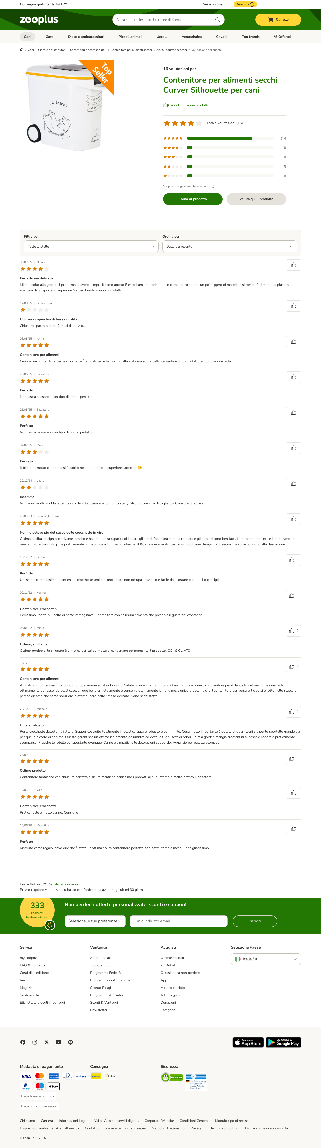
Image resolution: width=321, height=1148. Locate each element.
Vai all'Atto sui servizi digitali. (116, 1120)
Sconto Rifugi (100, 987)
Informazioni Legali (73, 1120)
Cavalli (221, 36)
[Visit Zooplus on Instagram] (35, 1042)
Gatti (50, 36)
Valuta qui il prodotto (256, 199)
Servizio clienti (215, 4)
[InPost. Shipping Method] (110, 1077)
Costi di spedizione (34, 972)
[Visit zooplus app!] (248, 1046)
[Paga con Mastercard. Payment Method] (40, 1077)
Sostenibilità (29, 995)
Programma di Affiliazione (110, 980)
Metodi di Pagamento (168, 1128)
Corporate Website (159, 1120)
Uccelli (162, 36)
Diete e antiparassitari (86, 36)
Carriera (47, 1120)
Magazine (27, 987)
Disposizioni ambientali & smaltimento (49, 1128)
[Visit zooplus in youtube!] (59, 1042)
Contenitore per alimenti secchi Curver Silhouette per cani (149, 50)
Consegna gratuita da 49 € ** (43, 4)
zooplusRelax (100, 958)
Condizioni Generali (194, 1120)
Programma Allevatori (107, 995)
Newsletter (98, 1010)
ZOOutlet (168, 965)
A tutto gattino (172, 995)
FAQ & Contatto (32, 965)
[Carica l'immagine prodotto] (186, 105)
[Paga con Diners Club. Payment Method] (67, 1077)
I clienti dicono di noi (223, 1128)
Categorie (168, 1010)
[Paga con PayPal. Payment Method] (26, 1087)
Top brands (251, 36)
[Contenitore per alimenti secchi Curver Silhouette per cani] (67, 107)
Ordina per (170, 236)
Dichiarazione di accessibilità (266, 1128)
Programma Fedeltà (105, 972)
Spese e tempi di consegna (125, 1128)
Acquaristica (192, 36)
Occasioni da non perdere (180, 972)
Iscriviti (255, 921)
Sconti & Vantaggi (104, 1002)
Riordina (245, 4)
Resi (23, 980)
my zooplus (29, 958)
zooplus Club (100, 965)
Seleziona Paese (246, 947)
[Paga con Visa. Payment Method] (26, 1077)
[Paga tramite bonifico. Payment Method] (38, 1096)
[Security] (172, 1078)
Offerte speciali (172, 958)
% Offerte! (282, 36)
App (164, 980)
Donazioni (168, 1002)
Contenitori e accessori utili (88, 50)
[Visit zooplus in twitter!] (47, 1042)
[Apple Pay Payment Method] (54, 1087)
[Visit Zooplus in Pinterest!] (70, 1042)
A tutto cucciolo (173, 987)
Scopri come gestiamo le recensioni (189, 186)
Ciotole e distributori (52, 50)
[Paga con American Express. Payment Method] (54, 1077)
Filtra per (31, 236)
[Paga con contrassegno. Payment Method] (39, 1106)
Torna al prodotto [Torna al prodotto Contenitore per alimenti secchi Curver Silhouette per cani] (193, 199)
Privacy (196, 1128)
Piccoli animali (130, 36)
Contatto (92, 1128)
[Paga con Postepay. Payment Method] (81, 1077)
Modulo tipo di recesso (232, 1120)
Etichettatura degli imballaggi (42, 1002)
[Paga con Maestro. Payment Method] (40, 1087)
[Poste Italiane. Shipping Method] (96, 1077)
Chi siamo (27, 1120)
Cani (27, 36)
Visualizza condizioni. (63, 884)
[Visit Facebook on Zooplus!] (23, 1042)
